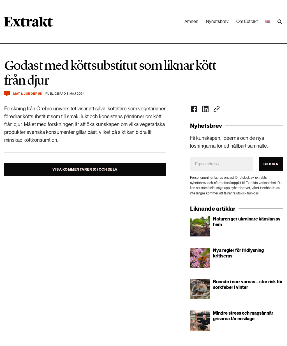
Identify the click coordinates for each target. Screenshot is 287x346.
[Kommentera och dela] (7, 93)
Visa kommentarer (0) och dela (84, 169)
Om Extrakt (247, 21)
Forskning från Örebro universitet (40, 109)
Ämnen (191, 21)
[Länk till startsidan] (28, 23)
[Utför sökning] (280, 22)
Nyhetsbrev (217, 21)
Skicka (270, 164)
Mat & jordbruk (28, 94)
